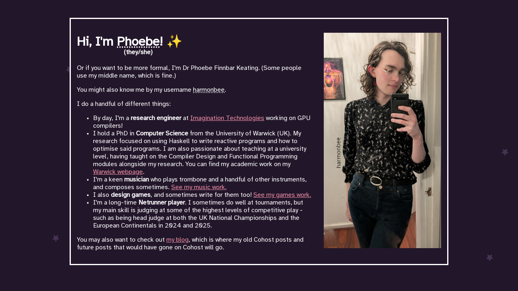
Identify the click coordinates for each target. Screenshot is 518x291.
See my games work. (282, 195)
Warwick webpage (118, 172)
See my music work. (199, 187)
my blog (177, 239)
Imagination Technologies (227, 118)
